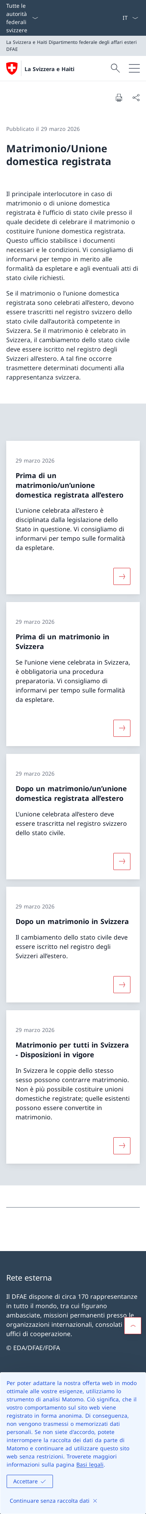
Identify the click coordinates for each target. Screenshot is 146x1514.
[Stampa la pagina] (118, 97)
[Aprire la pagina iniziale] (40, 68)
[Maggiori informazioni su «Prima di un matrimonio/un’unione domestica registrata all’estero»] (121, 576)
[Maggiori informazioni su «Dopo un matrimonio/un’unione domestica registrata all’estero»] (121, 861)
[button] (132, 1325)
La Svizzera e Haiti (49, 69)
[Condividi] (135, 97)
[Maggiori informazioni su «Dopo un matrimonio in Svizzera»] (121, 984)
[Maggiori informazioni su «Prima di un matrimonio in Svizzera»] (121, 728)
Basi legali (90, 1464)
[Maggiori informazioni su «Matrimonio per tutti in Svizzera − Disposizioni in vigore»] (121, 1145)
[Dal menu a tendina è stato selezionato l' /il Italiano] (130, 18)
